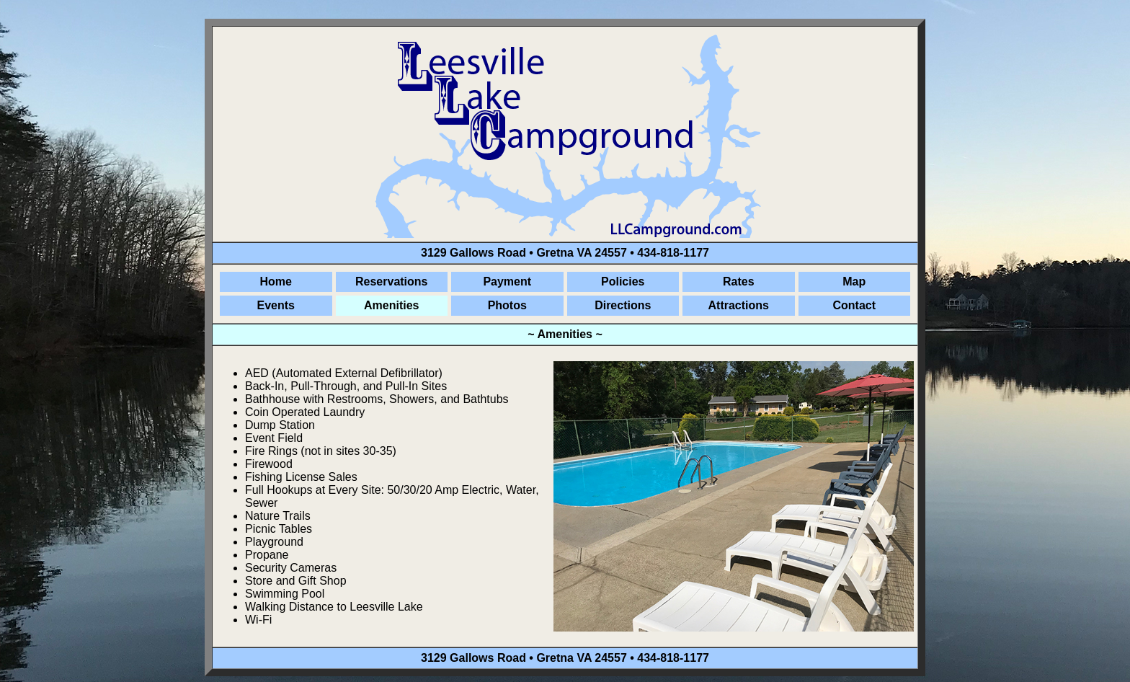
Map (854, 281)
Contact (854, 305)
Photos (507, 305)
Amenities (391, 305)
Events (276, 305)
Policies (622, 281)
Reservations (391, 281)
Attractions (738, 305)
